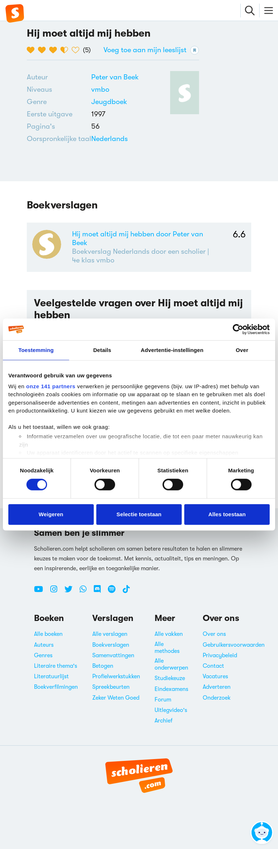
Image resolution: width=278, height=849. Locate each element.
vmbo (100, 89)
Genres (43, 655)
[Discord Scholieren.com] (100, 592)
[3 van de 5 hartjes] (54, 50)
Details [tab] (102, 350)
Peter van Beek (115, 77)
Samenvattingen (113, 655)
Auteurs (44, 645)
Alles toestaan (227, 514)
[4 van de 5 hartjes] (66, 50)
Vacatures (215, 676)
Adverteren (217, 687)
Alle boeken (48, 634)
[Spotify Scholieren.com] (114, 592)
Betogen (102, 666)
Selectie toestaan (139, 514)
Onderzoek (217, 698)
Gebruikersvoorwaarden (234, 645)
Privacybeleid (220, 655)
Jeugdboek (109, 102)
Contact (213, 666)
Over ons (214, 634)
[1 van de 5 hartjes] (32, 50)
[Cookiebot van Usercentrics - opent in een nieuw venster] (238, 329)
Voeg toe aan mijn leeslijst (151, 50)
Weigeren (51, 514)
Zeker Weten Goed (115, 698)
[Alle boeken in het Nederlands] (109, 138)
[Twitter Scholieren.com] (71, 592)
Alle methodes (167, 647)
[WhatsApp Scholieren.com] (86, 592)
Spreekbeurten (111, 687)
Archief (164, 720)
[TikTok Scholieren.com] (126, 592)
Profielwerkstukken (116, 676)
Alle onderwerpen (171, 664)
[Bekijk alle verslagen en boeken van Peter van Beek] (115, 77)
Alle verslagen (109, 634)
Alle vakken (169, 634)
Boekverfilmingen (56, 687)
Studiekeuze (170, 678)
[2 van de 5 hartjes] (43, 50)
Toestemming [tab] (36, 350)
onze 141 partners (50, 386)
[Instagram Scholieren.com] (56, 592)
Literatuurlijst (51, 676)
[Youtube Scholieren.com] (41, 592)
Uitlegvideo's (171, 710)
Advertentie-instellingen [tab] (172, 350)
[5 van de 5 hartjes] (77, 50)
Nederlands (109, 138)
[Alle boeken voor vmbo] (100, 89)
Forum (163, 699)
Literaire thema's (55, 666)
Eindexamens (171, 689)
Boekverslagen (110, 645)
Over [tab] (242, 350)
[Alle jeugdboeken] (109, 102)
